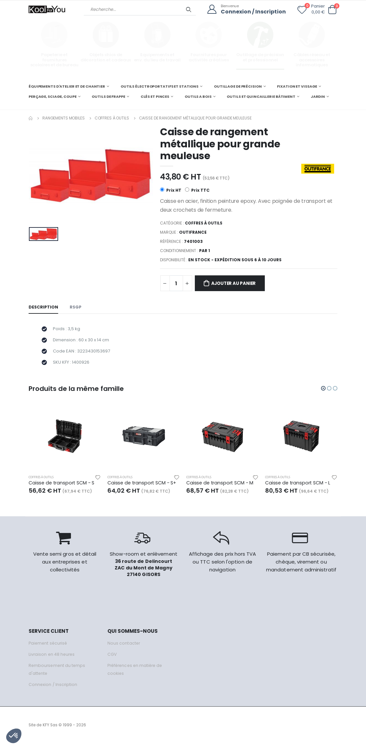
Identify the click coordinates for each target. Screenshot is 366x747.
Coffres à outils (112, 117)
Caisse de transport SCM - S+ (143, 486)
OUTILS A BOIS (198, 96)
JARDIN (318, 96)
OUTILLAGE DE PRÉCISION (238, 86)
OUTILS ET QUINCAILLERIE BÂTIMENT (261, 96)
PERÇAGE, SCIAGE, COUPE (53, 96)
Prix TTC (197, 190)
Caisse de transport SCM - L (298, 486)
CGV (112, 658)
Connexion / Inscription (251, 11)
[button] (332, 9)
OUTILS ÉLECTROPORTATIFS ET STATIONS (159, 86)
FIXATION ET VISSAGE (297, 86)
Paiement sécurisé (49, 647)
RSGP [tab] (76, 308)
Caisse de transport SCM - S (63, 486)
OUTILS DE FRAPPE (108, 96)
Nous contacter (124, 647)
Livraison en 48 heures (53, 658)
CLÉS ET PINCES (155, 96)
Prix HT (170, 190)
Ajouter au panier (237, 284)
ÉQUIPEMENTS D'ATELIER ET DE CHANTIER (67, 86)
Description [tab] (44, 308)
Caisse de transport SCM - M (221, 486)
